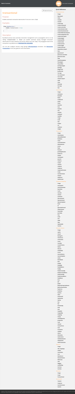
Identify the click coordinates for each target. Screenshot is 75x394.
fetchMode (60, 259)
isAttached (60, 298)
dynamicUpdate (61, 202)
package (60, 67)
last (58, 302)
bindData (60, 139)
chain (59, 140)
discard (59, 248)
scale (59, 119)
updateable (60, 224)
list (58, 303)
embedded (60, 250)
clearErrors (60, 237)
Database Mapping (61, 181)
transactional (61, 377)
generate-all (61, 53)
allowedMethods (62, 137)
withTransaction (62, 342)
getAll (59, 283)
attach (59, 234)
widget (59, 129)
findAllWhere (61, 267)
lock (59, 309)
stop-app (60, 84)
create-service (61, 43)
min (59, 110)
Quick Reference (61, 9)
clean (59, 18)
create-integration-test (63, 34)
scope (59, 172)
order (59, 216)
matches (60, 105)
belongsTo (60, 236)
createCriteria (61, 245)
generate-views (61, 56)
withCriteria (61, 337)
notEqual (60, 114)
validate (60, 331)
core (59, 354)
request (59, 164)
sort (59, 218)
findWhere (60, 278)
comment (60, 196)
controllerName (61, 142)
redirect (60, 161)
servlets (60, 369)
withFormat (60, 179)
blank (59, 97)
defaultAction (61, 144)
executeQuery (61, 254)
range (59, 118)
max (59, 107)
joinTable (60, 213)
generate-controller (62, 54)
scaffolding (60, 365)
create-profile (61, 40)
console (59, 21)
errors (59, 146)
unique (59, 123)
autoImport (60, 185)
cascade (60, 193)
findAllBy (60, 265)
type (59, 222)
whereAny (60, 335)
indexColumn (61, 209)
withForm (60, 177)
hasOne (59, 292)
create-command (62, 25)
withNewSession (62, 338)
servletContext (61, 173)
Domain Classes (60, 228)
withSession (60, 340)
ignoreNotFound (62, 207)
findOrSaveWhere (62, 276)
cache (59, 191)
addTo (59, 232)
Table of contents (5, 3)
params (59, 159)
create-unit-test (61, 47)
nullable (60, 116)
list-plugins (60, 62)
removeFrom (61, 326)
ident (59, 294)
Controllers (59, 131)
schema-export (61, 78)
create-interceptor (62, 36)
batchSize (60, 189)
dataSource (60, 356)
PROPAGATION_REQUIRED (25, 43)
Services (58, 371)
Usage (59, 14)
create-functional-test (63, 31)
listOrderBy (60, 305)
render (59, 162)
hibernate (60, 359)
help (59, 58)
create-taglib (61, 45)
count (59, 241)
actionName (61, 135)
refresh (59, 324)
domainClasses (61, 357)
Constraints (59, 90)
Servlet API (59, 379)
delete (59, 247)
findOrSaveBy (61, 274)
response (60, 168)
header (59, 155)
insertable (60, 211)
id (58, 205)
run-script (60, 76)
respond (60, 166)
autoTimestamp (61, 187)
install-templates (62, 60)
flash (59, 148)
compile (60, 19)
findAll (59, 263)
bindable (60, 96)
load (59, 307)
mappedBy (60, 313)
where (59, 333)
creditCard (60, 99)
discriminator (61, 198)
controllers (60, 352)
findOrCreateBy (61, 270)
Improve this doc (47, 10)
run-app (60, 73)
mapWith (60, 311)
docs (59, 51)
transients (60, 329)
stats (59, 82)
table (59, 220)
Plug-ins (58, 344)
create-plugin (61, 38)
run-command (61, 75)
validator (60, 127)
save (59, 327)
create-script (61, 42)
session (59, 175)
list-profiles (60, 64)
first (59, 280)
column (59, 194)
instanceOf (60, 296)
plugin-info (60, 69)
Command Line (60, 12)
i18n (59, 361)
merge (59, 316)
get (58, 281)
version (59, 226)
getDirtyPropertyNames (63, 285)
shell (59, 80)
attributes (60, 94)
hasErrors (60, 153)
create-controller (62, 27)
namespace (60, 157)
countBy (60, 243)
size (59, 121)
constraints (60, 239)
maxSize (60, 108)
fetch (59, 204)
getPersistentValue (62, 287)
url (58, 125)
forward (60, 150)
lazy (59, 215)
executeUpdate (61, 256)
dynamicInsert (61, 200)
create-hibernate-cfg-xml (64, 32)
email (59, 101)
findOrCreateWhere (62, 272)
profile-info (60, 71)
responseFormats (62, 170)
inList (59, 103)
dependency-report (62, 49)
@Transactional (32, 46)
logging (59, 363)
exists (59, 258)
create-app (60, 23)
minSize (59, 112)
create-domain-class (62, 29)
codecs (59, 350)
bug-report (60, 16)
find (59, 261)
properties (60, 320)
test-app (60, 86)
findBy (59, 269)
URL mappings (61, 348)
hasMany (60, 291)
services (60, 367)
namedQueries (61, 318)
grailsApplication (62, 151)
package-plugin (61, 65)
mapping (60, 315)
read (59, 322)
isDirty (59, 300)
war (59, 87)
